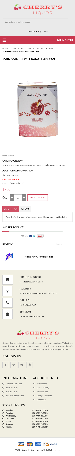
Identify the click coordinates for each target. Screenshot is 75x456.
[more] (59, 244)
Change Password (42, 395)
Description (11, 208)
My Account (40, 383)
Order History (41, 387)
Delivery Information (13, 395)
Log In (45, 31)
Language (33, 31)
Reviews (25, 208)
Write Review (8, 156)
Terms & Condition (12, 383)
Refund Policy (10, 391)
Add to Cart (38, 197)
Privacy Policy (10, 387)
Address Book (41, 391)
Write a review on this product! (38, 256)
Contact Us (39, 399)
